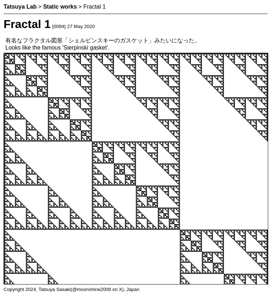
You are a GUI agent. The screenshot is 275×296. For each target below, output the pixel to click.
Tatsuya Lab (20, 7)
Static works (60, 7)
